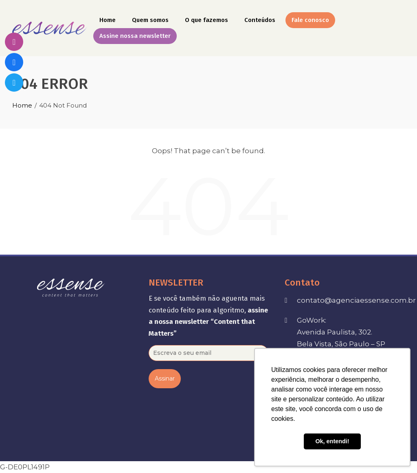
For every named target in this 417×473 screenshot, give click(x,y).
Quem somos (150, 20)
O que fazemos (206, 20)
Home (107, 20)
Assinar (165, 378)
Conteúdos (259, 20)
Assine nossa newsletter (135, 36)
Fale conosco (310, 20)
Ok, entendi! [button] (332, 441)
